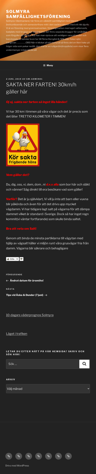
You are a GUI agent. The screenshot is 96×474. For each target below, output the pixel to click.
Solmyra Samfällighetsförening (38, 14)
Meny (48, 65)
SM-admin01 (34, 79)
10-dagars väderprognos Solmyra (30, 315)
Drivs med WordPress (17, 465)
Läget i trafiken (16, 333)
